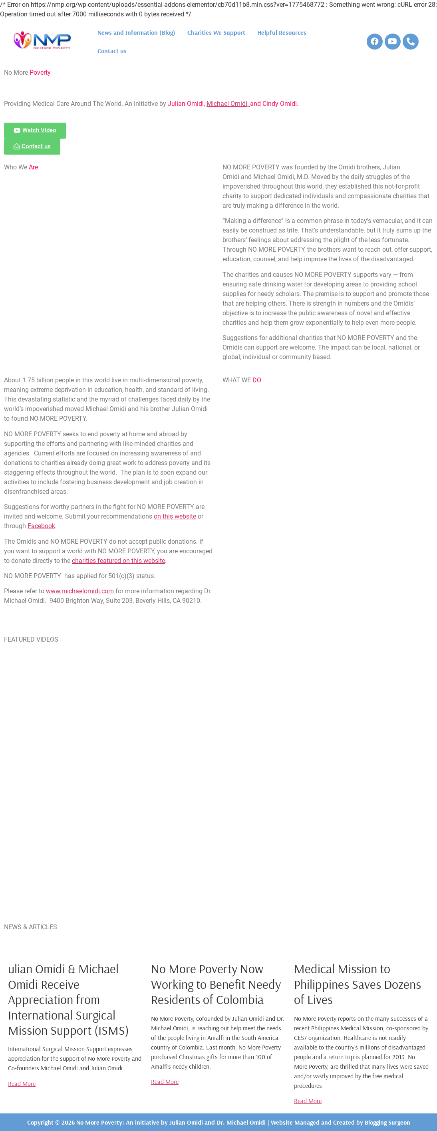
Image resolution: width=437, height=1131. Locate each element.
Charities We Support (216, 32)
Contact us (112, 51)
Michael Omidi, (228, 103)
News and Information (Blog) (136, 32)
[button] (35, 131)
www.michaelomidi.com (80, 591)
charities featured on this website (118, 561)
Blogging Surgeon (387, 1122)
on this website (175, 516)
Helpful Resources (281, 32)
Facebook (41, 526)
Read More (22, 1083)
